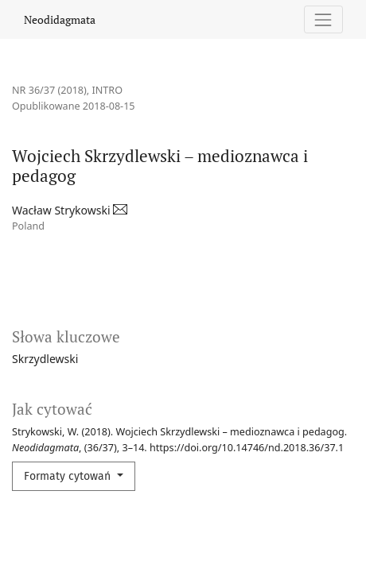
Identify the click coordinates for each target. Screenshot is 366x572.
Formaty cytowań (69, 476)
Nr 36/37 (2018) (49, 90)
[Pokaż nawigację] (323, 19)
